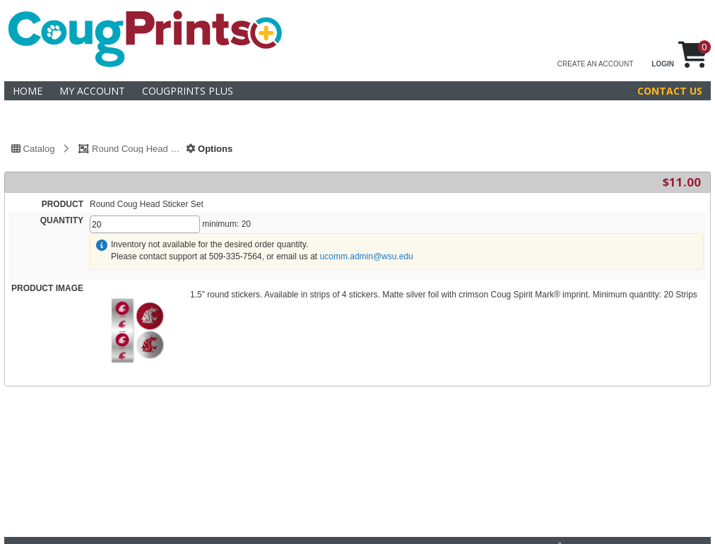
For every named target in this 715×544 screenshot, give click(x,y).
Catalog (32, 148)
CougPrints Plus (187, 90)
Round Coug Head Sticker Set (136, 148)
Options (209, 148)
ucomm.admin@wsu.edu (366, 256)
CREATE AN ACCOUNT (595, 64)
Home (27, 90)
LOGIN (662, 64)
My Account (92, 90)
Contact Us (669, 90)
